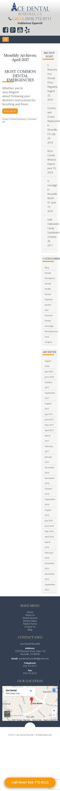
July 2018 (49, 371)
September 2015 (49, 587)
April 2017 (49, 430)
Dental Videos (30, 620)
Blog (47, 267)
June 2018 (49, 377)
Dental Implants (49, 297)
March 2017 (48, 438)
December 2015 (49, 566)
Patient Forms (30, 623)
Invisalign (49, 326)
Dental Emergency (18, 119)
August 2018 (48, 364)
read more (10, 111)
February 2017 (49, 449)
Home (30, 612)
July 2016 (49, 520)
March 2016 (48, 545)
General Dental (48, 318)
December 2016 (49, 470)
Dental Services (30, 617)
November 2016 (49, 481)
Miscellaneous (49, 331)
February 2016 (49, 555)
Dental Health (48, 286)
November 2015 (49, 576)
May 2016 (49, 531)
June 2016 (49, 526)
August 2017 (48, 406)
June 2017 (49, 419)
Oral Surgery (48, 339)
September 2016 (49, 502)
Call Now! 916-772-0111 (30, 782)
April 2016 (49, 536)
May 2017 (49, 424)
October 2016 (48, 491)
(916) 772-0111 (38, 18)
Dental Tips (48, 307)
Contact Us (30, 626)
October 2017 (48, 385)
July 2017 (49, 414)
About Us (30, 615)
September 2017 (49, 395)
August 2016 (48, 513)
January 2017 (48, 459)
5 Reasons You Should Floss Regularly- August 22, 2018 (52, 82)
